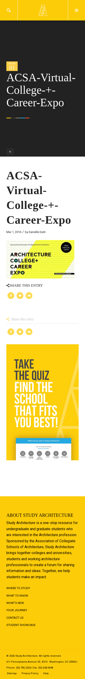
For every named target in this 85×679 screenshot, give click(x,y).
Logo (42, 10)
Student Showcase (21, 625)
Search (8, 10)
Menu (76, 10)
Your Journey (16, 610)
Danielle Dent (37, 232)
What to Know (17, 595)
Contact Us (15, 617)
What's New (15, 603)
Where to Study (18, 588)
